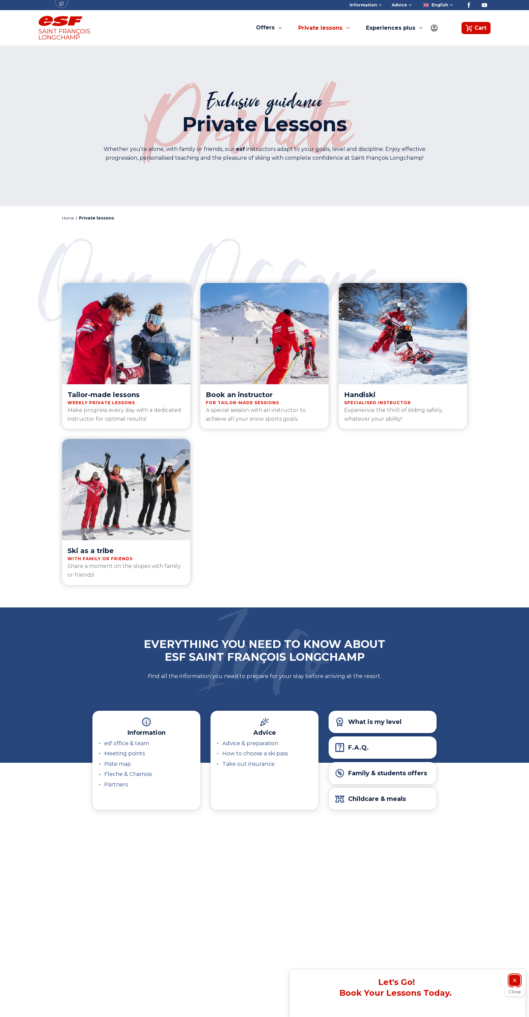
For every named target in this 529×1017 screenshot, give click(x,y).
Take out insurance (248, 764)
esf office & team (126, 743)
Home (68, 218)
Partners (116, 784)
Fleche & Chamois (128, 774)
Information (147, 732)
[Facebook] (469, 5)
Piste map (117, 764)
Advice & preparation (250, 743)
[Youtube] (484, 5)
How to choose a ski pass (255, 753)
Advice (264, 732)
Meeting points (124, 753)
